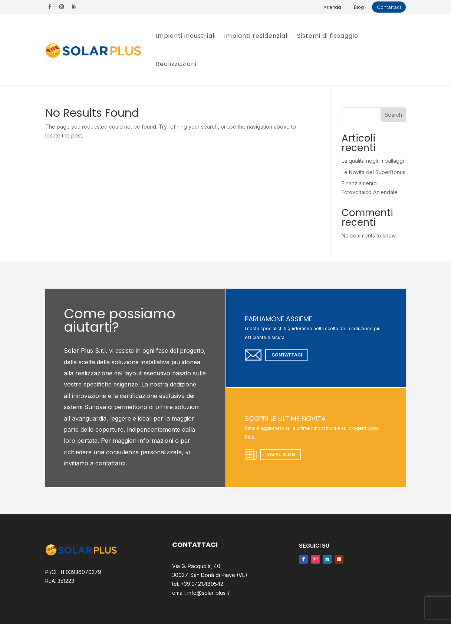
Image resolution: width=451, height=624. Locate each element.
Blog (359, 7)
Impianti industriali (186, 35)
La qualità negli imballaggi (373, 160)
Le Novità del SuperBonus (373, 172)
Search (393, 115)
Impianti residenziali (256, 35)
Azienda (332, 7)
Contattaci (389, 7)
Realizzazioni (176, 64)
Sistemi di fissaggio (327, 35)
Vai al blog (281, 454)
